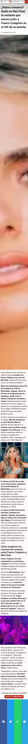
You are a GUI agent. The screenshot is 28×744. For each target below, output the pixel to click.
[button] (3, 721)
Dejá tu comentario (14, 682)
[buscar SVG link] (23, 2)
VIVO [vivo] (26, 1)
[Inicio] (14, 1)
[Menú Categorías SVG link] (5, 2)
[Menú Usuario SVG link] (2, 2)
